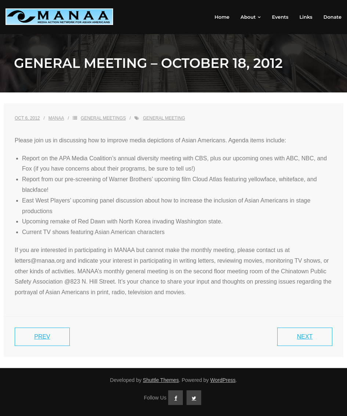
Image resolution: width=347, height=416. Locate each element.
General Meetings (103, 118)
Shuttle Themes (161, 380)
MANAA (56, 118)
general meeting (164, 118)
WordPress (223, 380)
